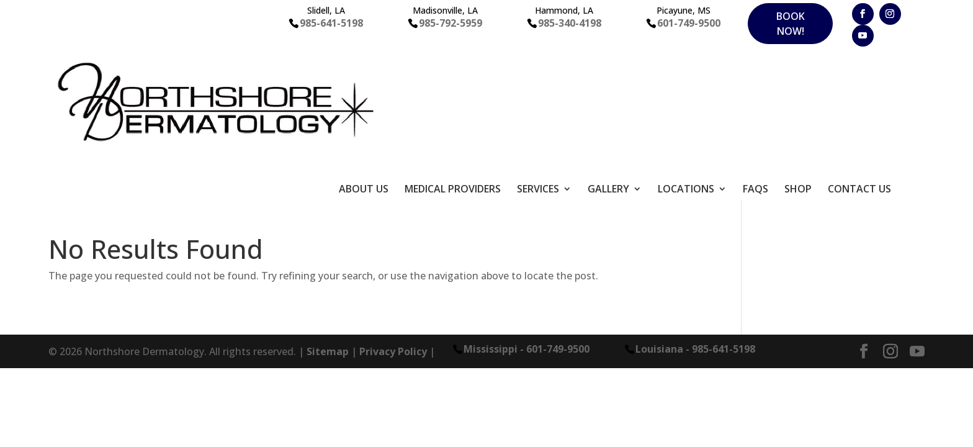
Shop (798, 77)
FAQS (755, 77)
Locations (686, 77)
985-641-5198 (331, 22)
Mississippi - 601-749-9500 (527, 235)
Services (538, 77)
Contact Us (859, 77)
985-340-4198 (569, 22)
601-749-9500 (688, 22)
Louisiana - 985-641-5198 (695, 235)
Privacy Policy (393, 238)
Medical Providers (453, 77)
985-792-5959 (450, 22)
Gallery (608, 77)
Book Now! (790, 23)
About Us (363, 77)
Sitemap (328, 238)
